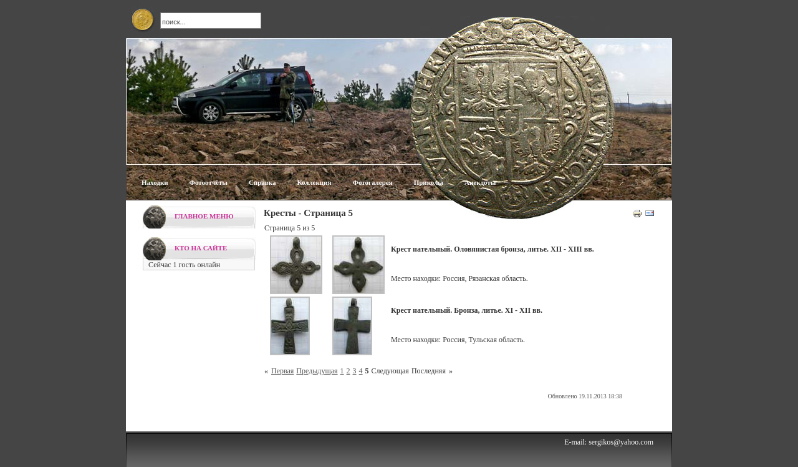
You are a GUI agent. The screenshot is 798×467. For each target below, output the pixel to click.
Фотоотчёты (209, 182)
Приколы (428, 182)
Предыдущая (316, 370)
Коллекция (314, 182)
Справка (262, 182)
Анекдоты (480, 182)
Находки (155, 182)
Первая (282, 370)
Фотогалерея (372, 182)
